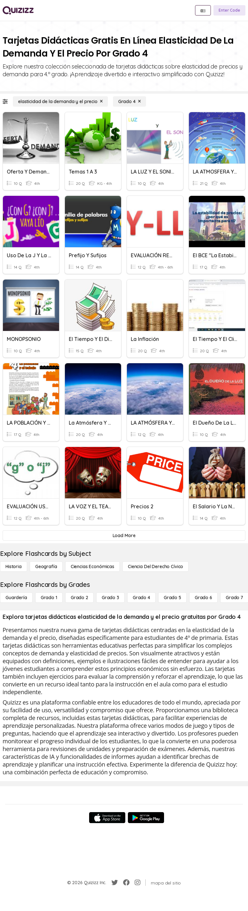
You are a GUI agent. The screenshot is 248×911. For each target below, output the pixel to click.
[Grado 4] (129, 101)
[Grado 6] (203, 597)
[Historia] (13, 566)
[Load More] (124, 535)
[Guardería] (16, 597)
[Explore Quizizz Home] (18, 10)
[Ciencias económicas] (92, 566)
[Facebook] (126, 882)
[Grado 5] (172, 597)
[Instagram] (137, 882)
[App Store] (107, 817)
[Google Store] (146, 817)
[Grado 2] (79, 597)
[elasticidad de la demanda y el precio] (60, 101)
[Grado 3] (110, 597)
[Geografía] (46, 566)
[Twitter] (114, 882)
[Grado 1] (49, 597)
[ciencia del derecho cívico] (155, 566)
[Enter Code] (229, 10)
